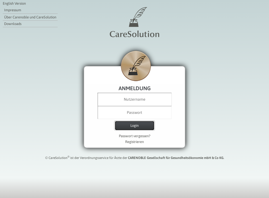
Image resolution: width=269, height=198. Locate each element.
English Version (14, 3)
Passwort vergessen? (134, 136)
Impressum (12, 10)
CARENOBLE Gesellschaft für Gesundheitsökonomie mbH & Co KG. (176, 158)
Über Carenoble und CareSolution (30, 17)
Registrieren (134, 142)
